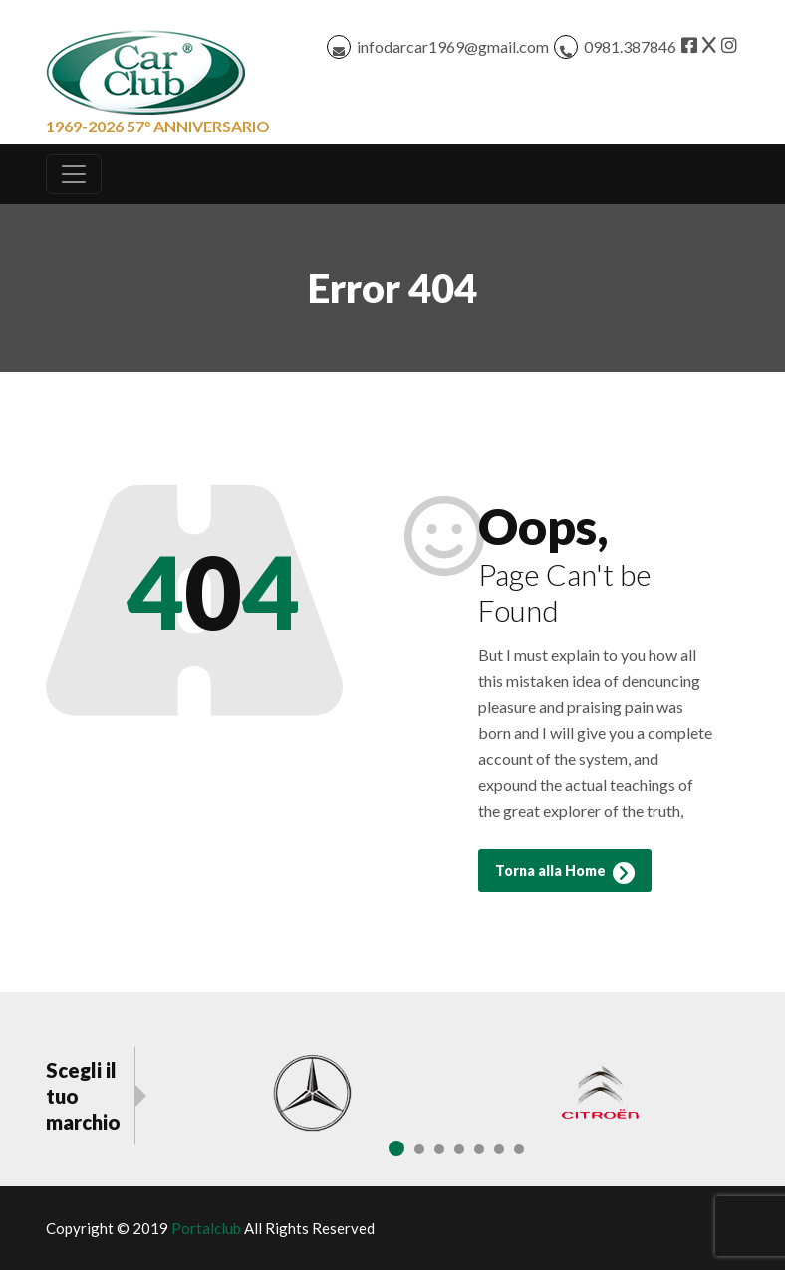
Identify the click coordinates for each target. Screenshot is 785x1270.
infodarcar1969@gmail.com (453, 46)
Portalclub (206, 1228)
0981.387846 (630, 46)
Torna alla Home (565, 873)
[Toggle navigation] (74, 174)
